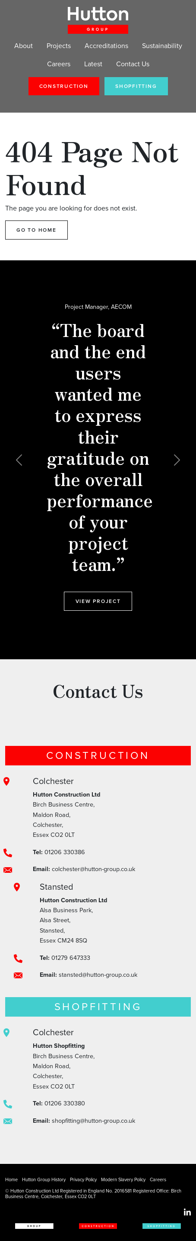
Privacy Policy (83, 1179)
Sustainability (162, 46)
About (23, 46)
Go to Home (36, 230)
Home (11, 1179)
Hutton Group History (44, 1179)
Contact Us (132, 64)
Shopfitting (136, 86)
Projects (59, 46)
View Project (98, 601)
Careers (58, 64)
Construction (64, 86)
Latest (93, 64)
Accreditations (106, 46)
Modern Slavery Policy (123, 1179)
